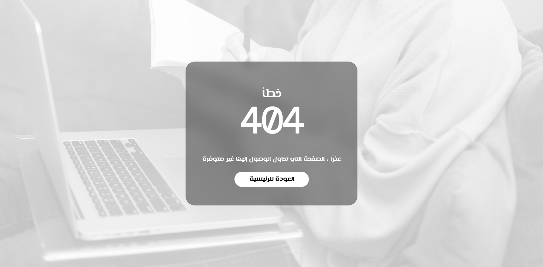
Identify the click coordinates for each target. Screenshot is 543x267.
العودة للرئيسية (271, 179)
